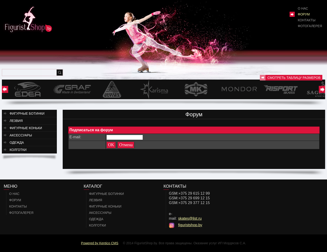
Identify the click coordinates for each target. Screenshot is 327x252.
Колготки (18, 150)
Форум (304, 14)
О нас (303, 8)
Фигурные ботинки (27, 113)
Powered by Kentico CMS (99, 243)
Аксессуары (21, 135)
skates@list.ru (190, 218)
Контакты (307, 20)
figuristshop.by (190, 225)
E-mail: (75, 137)
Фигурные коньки (26, 128)
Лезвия (16, 121)
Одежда (17, 142)
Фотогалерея (310, 26)
